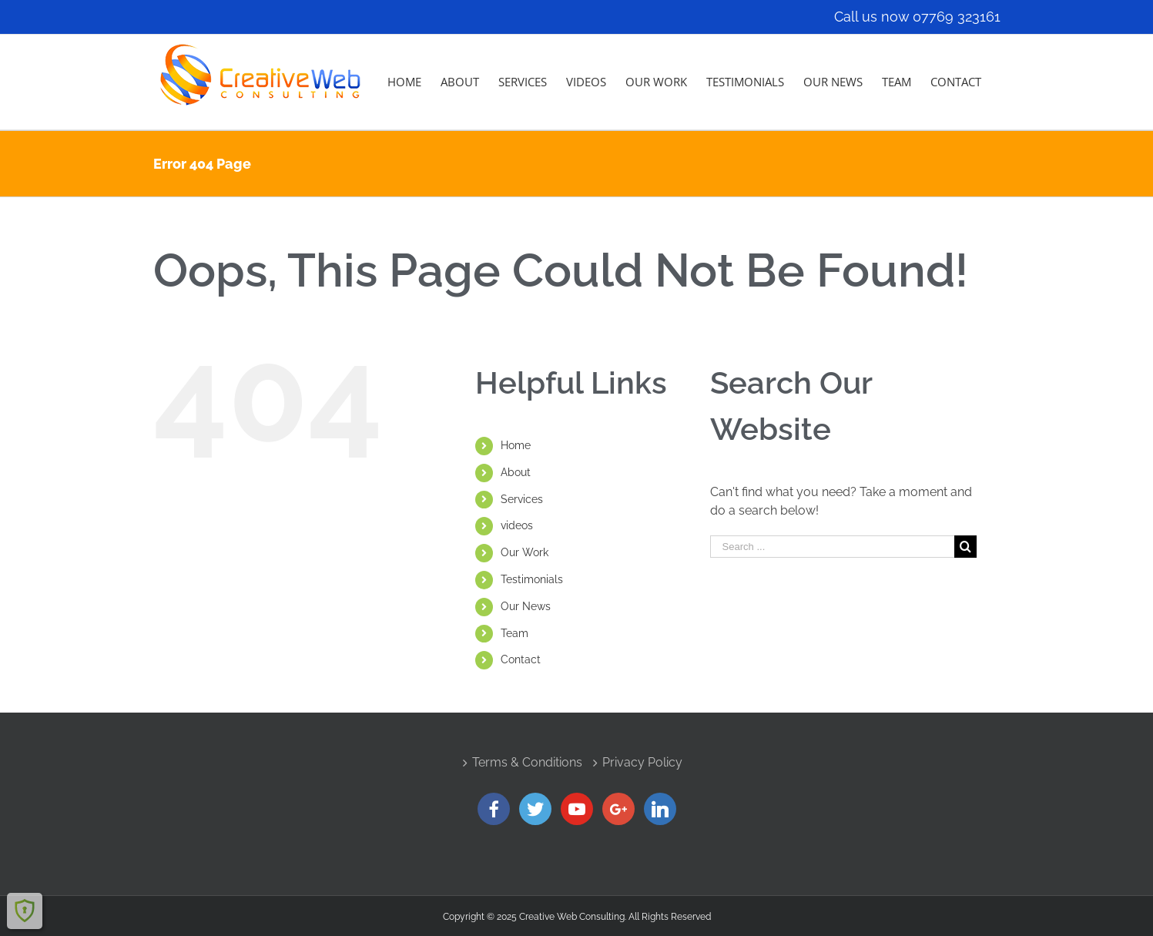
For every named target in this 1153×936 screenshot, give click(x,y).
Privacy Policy (642, 762)
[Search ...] (832, 546)
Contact (521, 659)
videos (517, 525)
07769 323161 (956, 16)
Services (522, 499)
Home (516, 445)
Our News (526, 606)
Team (514, 633)
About (516, 472)
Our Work (524, 552)
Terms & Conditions (527, 762)
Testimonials (532, 579)
